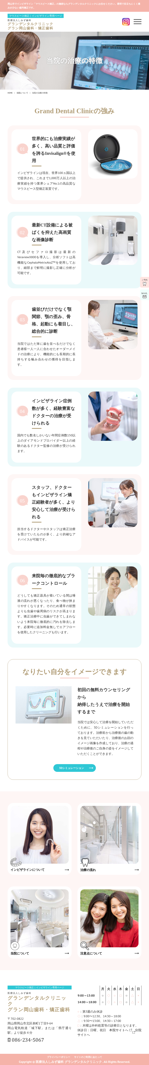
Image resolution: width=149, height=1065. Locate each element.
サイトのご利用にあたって (88, 1057)
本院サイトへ (118, 1030)
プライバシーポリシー (58, 1057)
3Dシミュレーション (71, 768)
